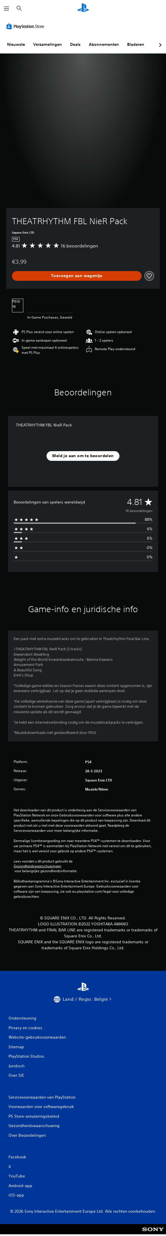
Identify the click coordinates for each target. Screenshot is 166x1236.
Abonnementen (104, 44)
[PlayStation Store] (26, 26)
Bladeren (135, 44)
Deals (75, 44)
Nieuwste (16, 44)
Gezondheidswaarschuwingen (37, 866)
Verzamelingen (47, 44)
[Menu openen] (6, 8)
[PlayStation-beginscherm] (83, 8)
